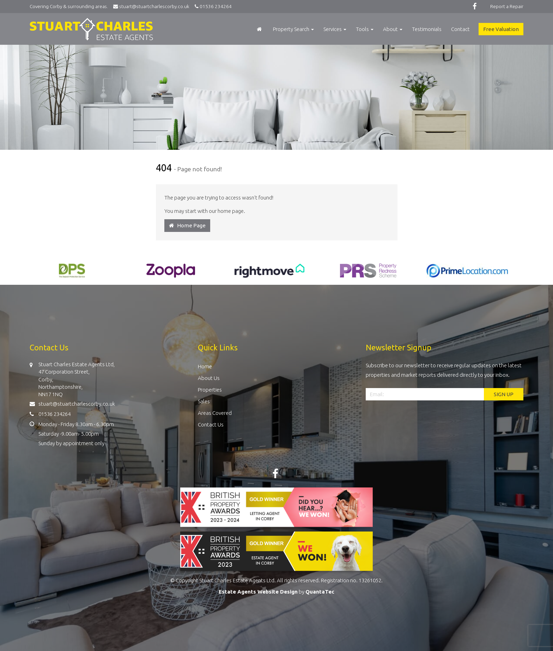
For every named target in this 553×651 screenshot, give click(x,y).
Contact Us (211, 425)
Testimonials (427, 29)
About (392, 29)
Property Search (293, 29)
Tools (364, 29)
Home (205, 366)
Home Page (187, 225)
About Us (209, 378)
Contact (460, 29)
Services (334, 29)
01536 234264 (212, 6)
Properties (210, 390)
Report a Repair (506, 6)
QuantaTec (319, 592)
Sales (204, 401)
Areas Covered (215, 413)
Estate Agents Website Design (258, 592)
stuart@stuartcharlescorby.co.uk (153, 6)
